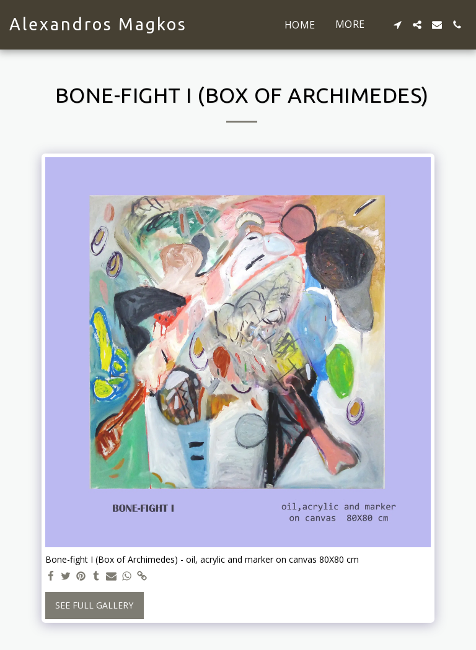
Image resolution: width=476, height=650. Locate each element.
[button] (397, 25)
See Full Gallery (94, 605)
